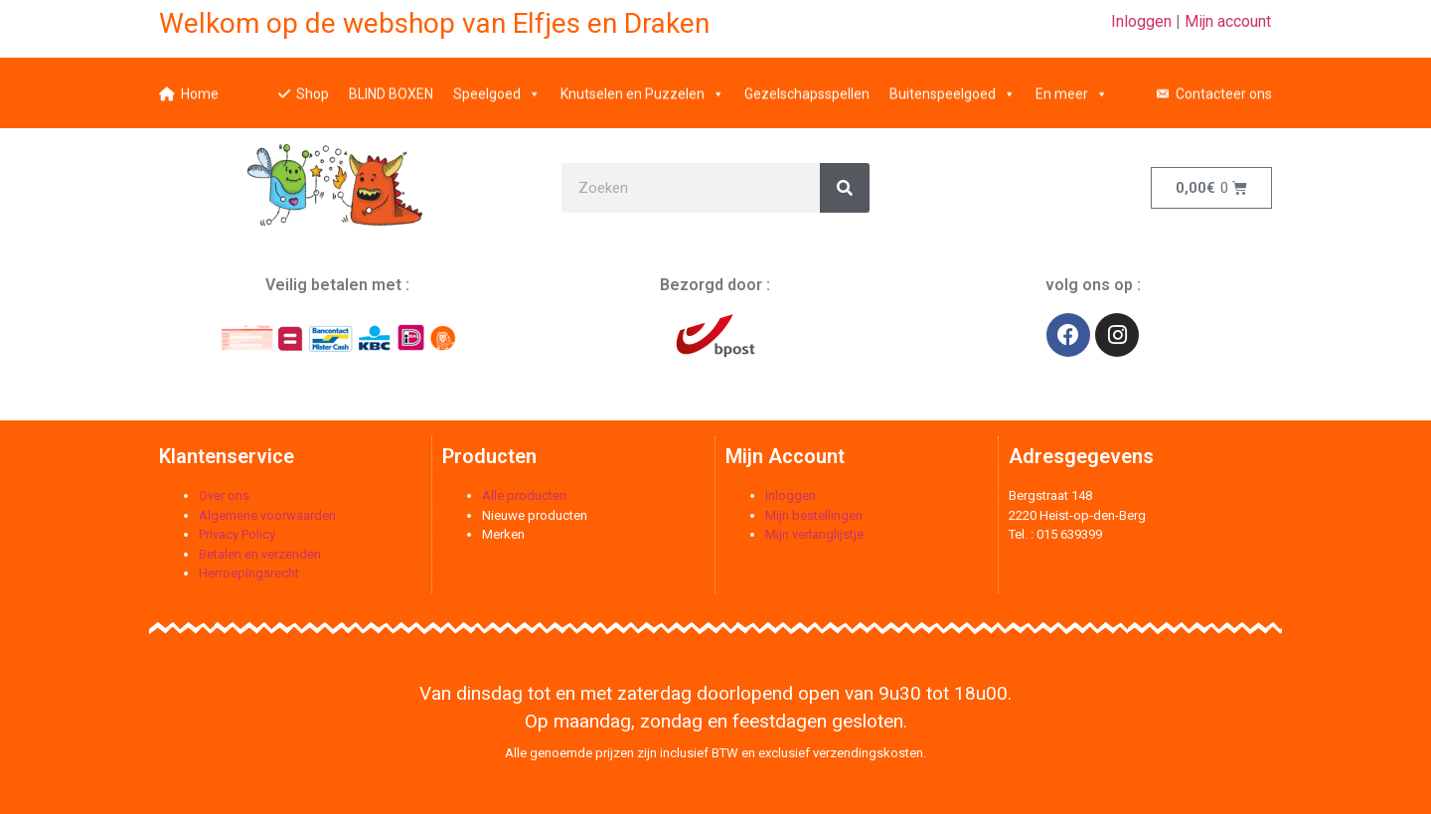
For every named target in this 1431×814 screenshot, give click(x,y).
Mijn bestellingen (814, 515)
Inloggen (1141, 21)
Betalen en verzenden (260, 554)
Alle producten (524, 495)
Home (200, 84)
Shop (312, 84)
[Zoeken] (845, 188)
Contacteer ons (1224, 84)
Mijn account (1228, 21)
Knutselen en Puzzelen (642, 84)
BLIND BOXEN (391, 84)
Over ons (224, 495)
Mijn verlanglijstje (814, 534)
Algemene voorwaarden (267, 515)
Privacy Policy (237, 534)
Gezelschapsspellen (807, 84)
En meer (1071, 84)
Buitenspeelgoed (952, 84)
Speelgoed (497, 84)
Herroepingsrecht (249, 573)
